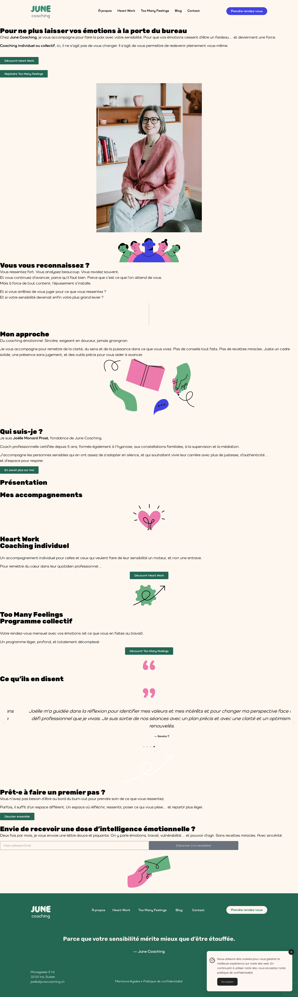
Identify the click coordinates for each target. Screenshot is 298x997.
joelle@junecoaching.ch (48, 982)
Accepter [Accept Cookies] (227, 981)
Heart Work (126, 11)
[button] (4, 722)
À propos (105, 11)
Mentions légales (127, 981)
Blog (178, 11)
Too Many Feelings (155, 11)
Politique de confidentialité (163, 981)
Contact (193, 11)
